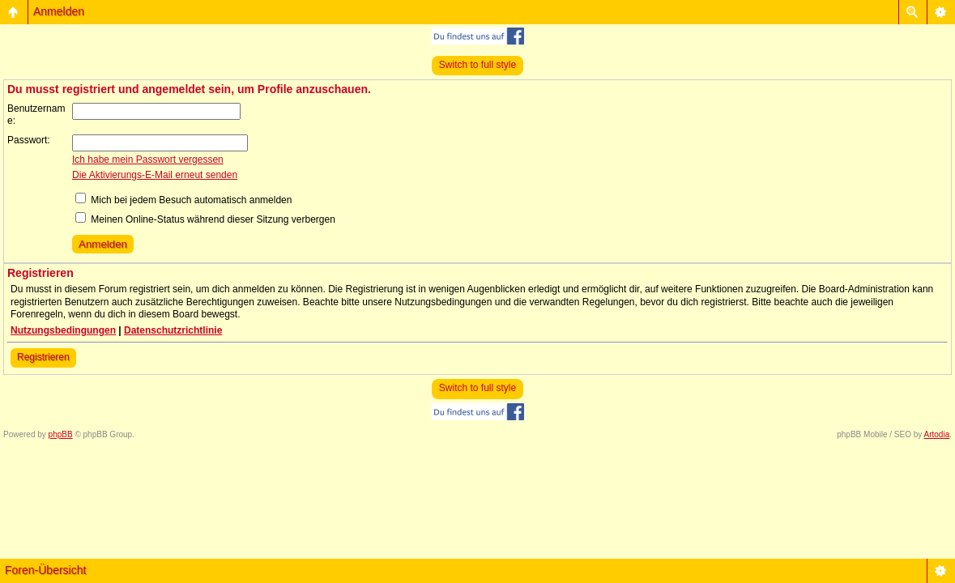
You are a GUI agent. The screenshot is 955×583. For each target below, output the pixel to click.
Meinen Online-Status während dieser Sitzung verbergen (205, 219)
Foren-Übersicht (45, 570)
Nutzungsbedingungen (63, 330)
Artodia (937, 434)
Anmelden (58, 11)
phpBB (61, 434)
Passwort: (28, 140)
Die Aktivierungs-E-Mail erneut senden (154, 175)
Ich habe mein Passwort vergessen (148, 159)
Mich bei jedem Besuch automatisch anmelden (183, 200)
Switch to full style (477, 64)
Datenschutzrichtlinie (173, 330)
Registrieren (43, 357)
